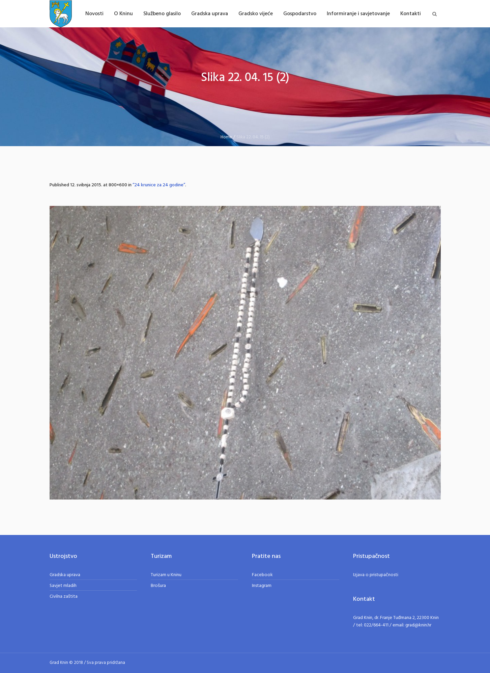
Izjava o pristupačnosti (375, 575)
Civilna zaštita (64, 596)
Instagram (261, 586)
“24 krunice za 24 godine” (159, 185)
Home (226, 137)
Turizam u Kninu (166, 575)
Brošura (158, 586)
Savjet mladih (63, 586)
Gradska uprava (65, 575)
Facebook (262, 575)
